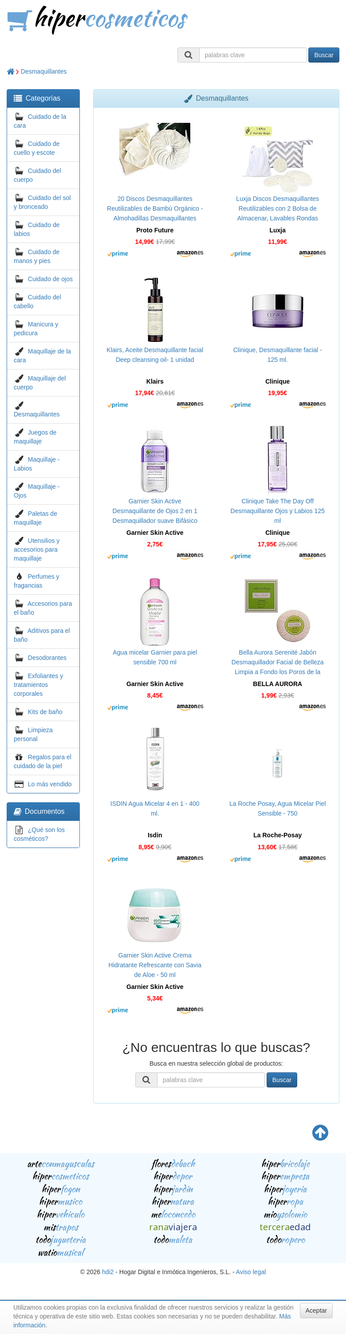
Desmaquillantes (44, 71)
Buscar (324, 55)
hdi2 (108, 1271)
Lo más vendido (50, 784)
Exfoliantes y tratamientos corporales (38, 684)
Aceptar (316, 1310)
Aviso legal (251, 1271)
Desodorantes (47, 657)
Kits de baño (45, 711)
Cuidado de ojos (50, 278)
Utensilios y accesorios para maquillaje (36, 549)
